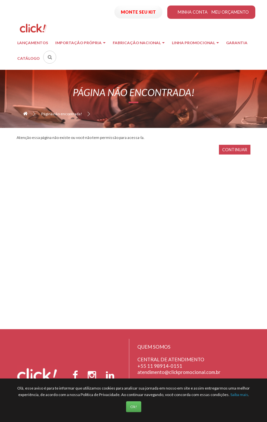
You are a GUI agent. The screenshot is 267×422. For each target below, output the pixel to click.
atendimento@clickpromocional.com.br (179, 372)
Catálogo (28, 58)
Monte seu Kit (138, 12)
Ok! (133, 406)
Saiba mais (239, 394)
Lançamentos (32, 42)
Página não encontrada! (61, 113)
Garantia (237, 42)
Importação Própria (80, 42)
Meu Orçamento (230, 12)
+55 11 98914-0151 (159, 366)
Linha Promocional (195, 42)
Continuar (234, 149)
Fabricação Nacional (139, 42)
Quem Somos (154, 347)
